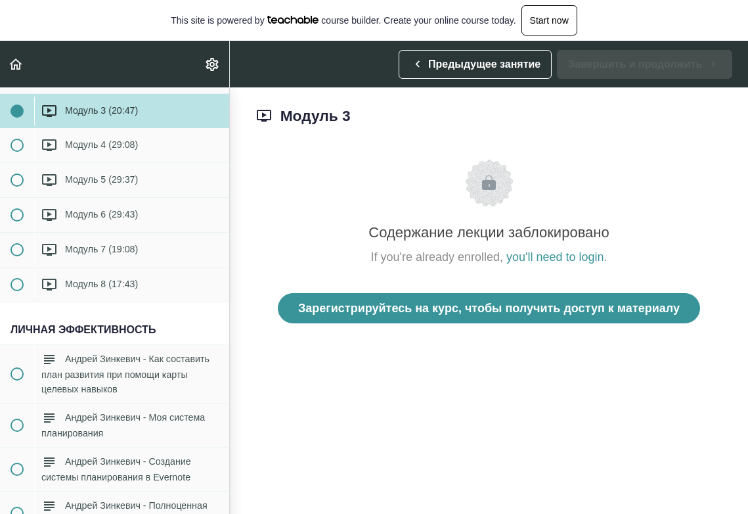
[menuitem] (212, 64)
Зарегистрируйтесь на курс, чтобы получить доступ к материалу (489, 308)
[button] (16, 64)
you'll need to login (555, 257)
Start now (549, 20)
